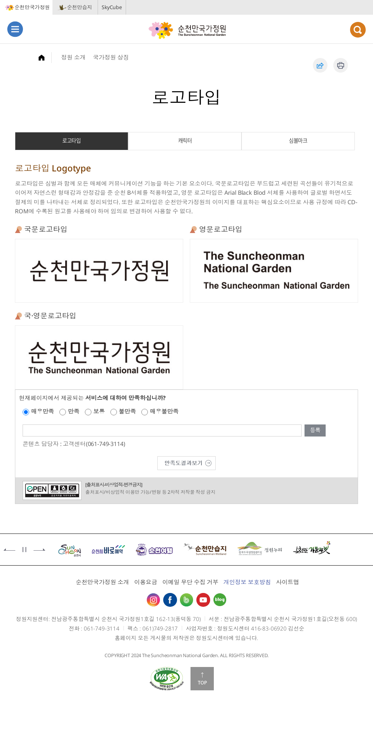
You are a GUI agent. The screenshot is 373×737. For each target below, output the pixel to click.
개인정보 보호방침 (247, 582)
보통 (99, 411)
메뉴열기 (15, 29)
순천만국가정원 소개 (102, 582)
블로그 (220, 600)
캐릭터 (185, 140)
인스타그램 (153, 600)
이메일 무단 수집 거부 (190, 582)
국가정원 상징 (111, 57)
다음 (39, 549)
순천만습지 (79, 7)
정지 (24, 549)
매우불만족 (164, 411)
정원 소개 (73, 57)
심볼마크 (298, 140)
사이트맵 (287, 582)
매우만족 (42, 411)
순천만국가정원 (32, 7)
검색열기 (358, 30)
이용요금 (145, 582)
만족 (73, 411)
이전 (9, 549)
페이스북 (170, 600)
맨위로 (202, 678)
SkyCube (112, 7)
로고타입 (71, 140)
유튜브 (203, 600)
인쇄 (340, 65)
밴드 (186, 600)
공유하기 (320, 65)
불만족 (127, 411)
